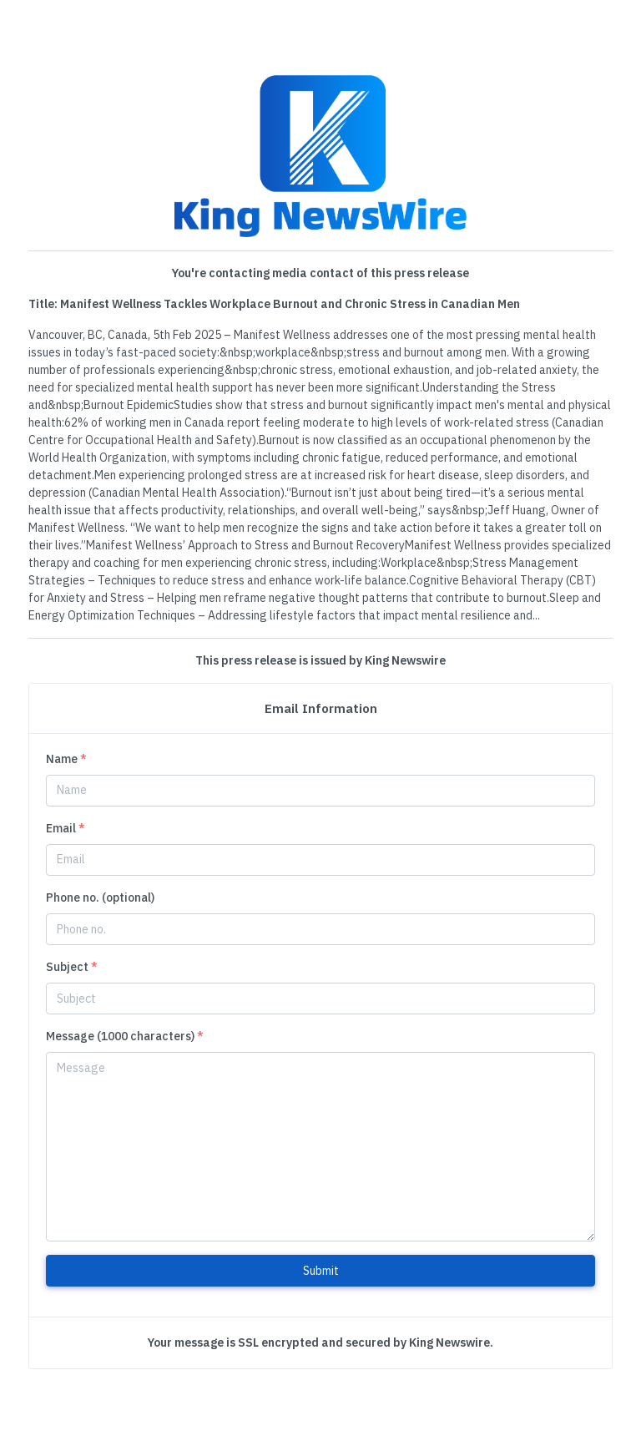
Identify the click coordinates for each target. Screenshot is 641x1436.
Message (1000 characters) (125, 1036)
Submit (321, 1270)
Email (65, 828)
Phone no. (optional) (100, 897)
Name (66, 758)
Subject (72, 966)
